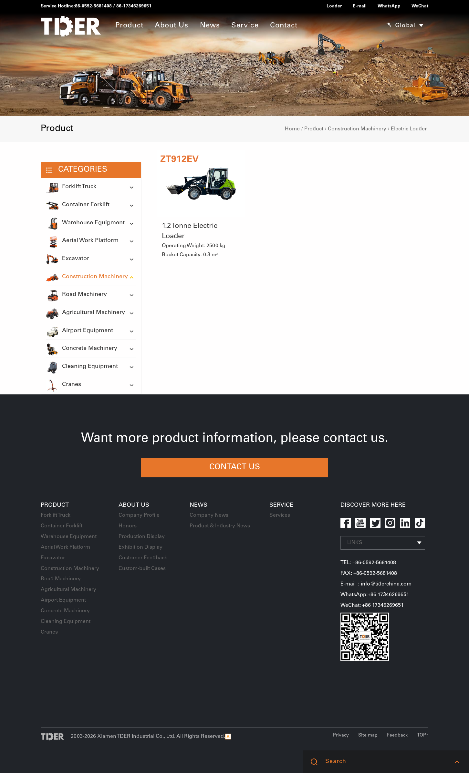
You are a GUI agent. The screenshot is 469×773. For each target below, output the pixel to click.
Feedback (397, 735)
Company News (209, 515)
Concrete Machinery (81, 349)
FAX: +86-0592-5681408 (368, 573)
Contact (284, 25)
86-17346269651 (133, 6)
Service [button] (245, 25)
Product (313, 129)
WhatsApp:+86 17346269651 (374, 594)
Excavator (67, 259)
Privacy (341, 735)
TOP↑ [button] (422, 735)
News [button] (210, 25)
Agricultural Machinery (85, 313)
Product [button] (129, 25)
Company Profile (139, 515)
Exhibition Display (140, 547)
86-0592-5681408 (93, 6)
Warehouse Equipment (85, 223)
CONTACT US (234, 468)
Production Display (142, 536)
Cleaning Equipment (82, 367)
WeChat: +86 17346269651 (372, 605)
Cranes (63, 385)
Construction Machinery (357, 129)
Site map (368, 735)
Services (279, 515)
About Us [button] (172, 25)
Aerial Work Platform (82, 241)
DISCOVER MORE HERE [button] (373, 505)
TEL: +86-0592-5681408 (368, 562)
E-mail (360, 6)
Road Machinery (76, 295)
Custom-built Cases (142, 568)
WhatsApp (389, 6)
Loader (334, 6)
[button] (456, 761)
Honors (128, 526)
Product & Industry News (220, 526)
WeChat (420, 6)
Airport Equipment (79, 331)
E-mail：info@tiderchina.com (376, 584)
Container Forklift (77, 205)
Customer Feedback (143, 558)
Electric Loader (409, 129)
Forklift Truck (71, 187)
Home (292, 129)
